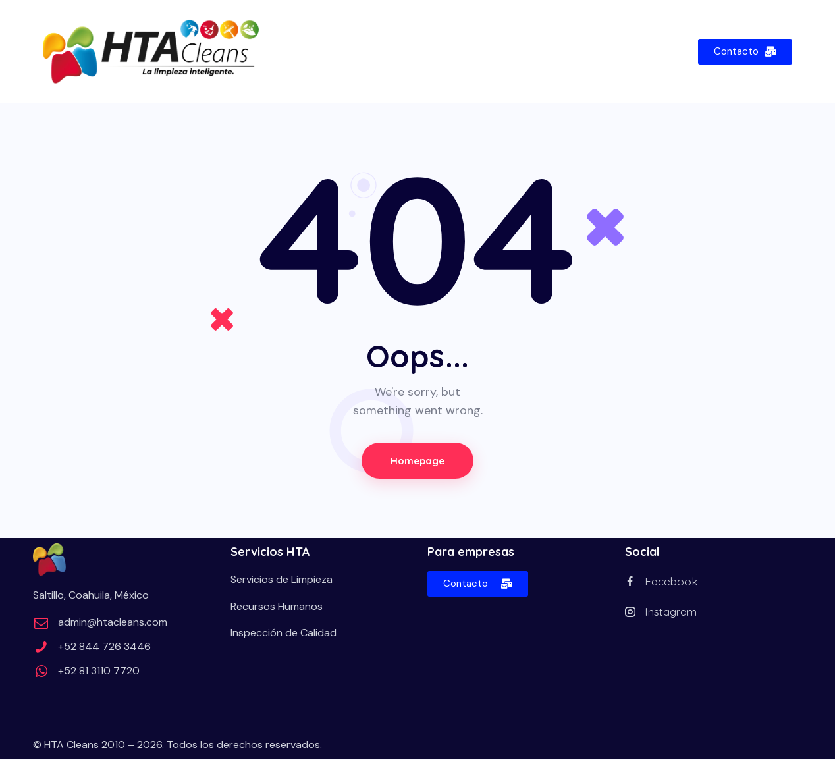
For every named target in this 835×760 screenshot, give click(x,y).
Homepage (417, 460)
